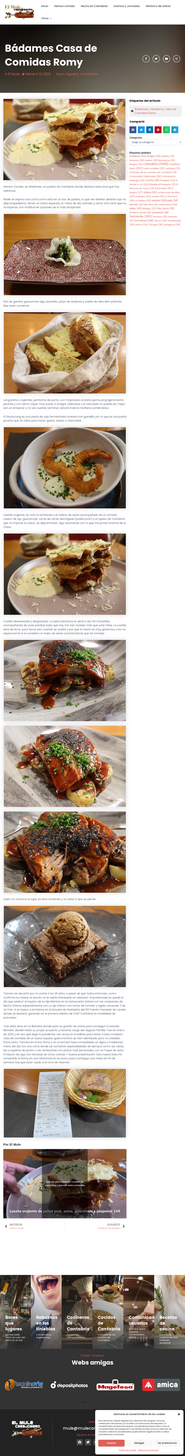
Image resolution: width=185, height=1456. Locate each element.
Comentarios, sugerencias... (44, 1336)
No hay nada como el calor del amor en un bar (15, 1337)
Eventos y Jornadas (123, 6)
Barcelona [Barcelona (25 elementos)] (166, 160)
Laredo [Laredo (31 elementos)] (157, 196)
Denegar (139, 1443)
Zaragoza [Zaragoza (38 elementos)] (172, 224)
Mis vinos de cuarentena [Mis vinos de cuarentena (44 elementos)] (160, 204)
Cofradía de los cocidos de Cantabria (106, 1337)
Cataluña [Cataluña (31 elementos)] (172, 168)
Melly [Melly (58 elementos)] (172, 200)
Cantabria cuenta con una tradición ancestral (169, 1339)
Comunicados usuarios (145, 1320)
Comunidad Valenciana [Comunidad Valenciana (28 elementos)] (145, 176)
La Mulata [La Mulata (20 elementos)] (143, 196)
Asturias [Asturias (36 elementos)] (136, 160)
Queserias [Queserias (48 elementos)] (160, 212)
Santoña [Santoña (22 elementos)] (160, 216)
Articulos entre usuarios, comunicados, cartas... (137, 1333)
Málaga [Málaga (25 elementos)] (149, 208)
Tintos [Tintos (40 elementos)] (160, 220)
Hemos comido (63, 6)
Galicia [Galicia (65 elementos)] (150, 192)
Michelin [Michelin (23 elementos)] (136, 204)
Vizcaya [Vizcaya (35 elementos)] (156, 224)
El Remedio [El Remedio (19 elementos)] (163, 188)
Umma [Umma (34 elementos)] (141, 224)
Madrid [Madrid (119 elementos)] (159, 200)
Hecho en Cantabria (92, 6)
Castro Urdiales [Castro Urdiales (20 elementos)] (153, 168)
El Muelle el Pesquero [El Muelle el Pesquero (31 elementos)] (162, 184)
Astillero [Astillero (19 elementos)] (167, 156)
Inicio (44, 6)
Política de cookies (127, 1450)
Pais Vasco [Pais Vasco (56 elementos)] (166, 208)
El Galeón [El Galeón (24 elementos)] (167, 180)
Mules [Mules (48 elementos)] (135, 208)
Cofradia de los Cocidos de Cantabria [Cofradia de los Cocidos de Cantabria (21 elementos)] (153, 172)
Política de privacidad (148, 1450)
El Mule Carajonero (92, 1355)
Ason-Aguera (67, 74)
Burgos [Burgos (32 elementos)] (136, 164)
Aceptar (111, 1443)
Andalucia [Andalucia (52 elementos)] (137, 156)
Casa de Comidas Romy (155, 111)
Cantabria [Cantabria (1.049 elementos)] (155, 164)
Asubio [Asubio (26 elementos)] (151, 160)
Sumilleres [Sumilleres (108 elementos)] (143, 221)
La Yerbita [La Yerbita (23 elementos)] (143, 200)
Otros (46, 18)
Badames (141, 109)
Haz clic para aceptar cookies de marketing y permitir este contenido (65, 1183)
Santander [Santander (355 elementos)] (140, 217)
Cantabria (89, 74)
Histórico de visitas (154, 6)
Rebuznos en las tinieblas (47, 1323)
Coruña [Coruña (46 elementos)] (152, 180)
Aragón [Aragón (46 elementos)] (154, 156)
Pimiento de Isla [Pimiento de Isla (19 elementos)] (140, 212)
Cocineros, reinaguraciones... (77, 1336)
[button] (178, 1414)
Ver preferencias (167, 1443)
